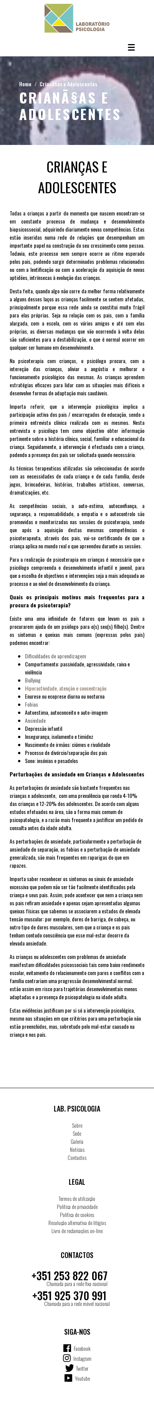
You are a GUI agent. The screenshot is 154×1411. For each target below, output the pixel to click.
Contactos (77, 1157)
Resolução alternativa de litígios (77, 1223)
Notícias (77, 1149)
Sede (77, 1133)
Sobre (77, 1125)
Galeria (77, 1141)
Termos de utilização (77, 1198)
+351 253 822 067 (69, 1275)
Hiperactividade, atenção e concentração (65, 688)
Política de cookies (77, 1214)
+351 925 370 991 (69, 1295)
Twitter (82, 1368)
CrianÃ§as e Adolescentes (68, 84)
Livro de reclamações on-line (77, 1231)
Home (25, 84)
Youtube (82, 1378)
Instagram (82, 1358)
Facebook (82, 1348)
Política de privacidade (77, 1206)
